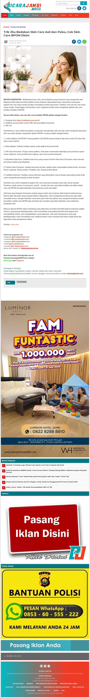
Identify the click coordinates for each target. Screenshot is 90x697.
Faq (62, 690)
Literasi (63, 15)
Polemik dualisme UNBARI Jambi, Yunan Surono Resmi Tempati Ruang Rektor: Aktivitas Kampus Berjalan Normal (46, 471)
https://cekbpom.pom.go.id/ (28, 120)
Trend (11, 15)
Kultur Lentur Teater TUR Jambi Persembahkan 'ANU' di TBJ (29, 487)
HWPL (70, 15)
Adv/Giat (20, 19)
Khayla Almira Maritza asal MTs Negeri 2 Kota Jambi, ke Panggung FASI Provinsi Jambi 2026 (42, 482)
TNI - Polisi (45, 15)
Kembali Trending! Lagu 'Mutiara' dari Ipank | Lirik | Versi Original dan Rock (35, 465)
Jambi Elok (54, 15)
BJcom (43, 693)
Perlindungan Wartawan (46, 683)
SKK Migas (35, 15)
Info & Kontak (78, 687)
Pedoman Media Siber (68, 683)
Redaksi (30, 683)
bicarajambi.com (75, 273)
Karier (56, 690)
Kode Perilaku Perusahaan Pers (56, 687)
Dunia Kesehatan (18, 27)
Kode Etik (9, 687)
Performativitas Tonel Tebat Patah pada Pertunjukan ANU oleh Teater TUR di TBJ (37, 476)
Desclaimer (30, 690)
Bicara (19, 15)
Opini (76, 15)
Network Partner (9, 19)
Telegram (20, 261)
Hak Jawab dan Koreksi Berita (28, 687)
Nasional (26, 15)
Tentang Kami (17, 683)
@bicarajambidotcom (20, 237)
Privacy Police (44, 690)
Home (5, 15)
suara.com (15, 224)
